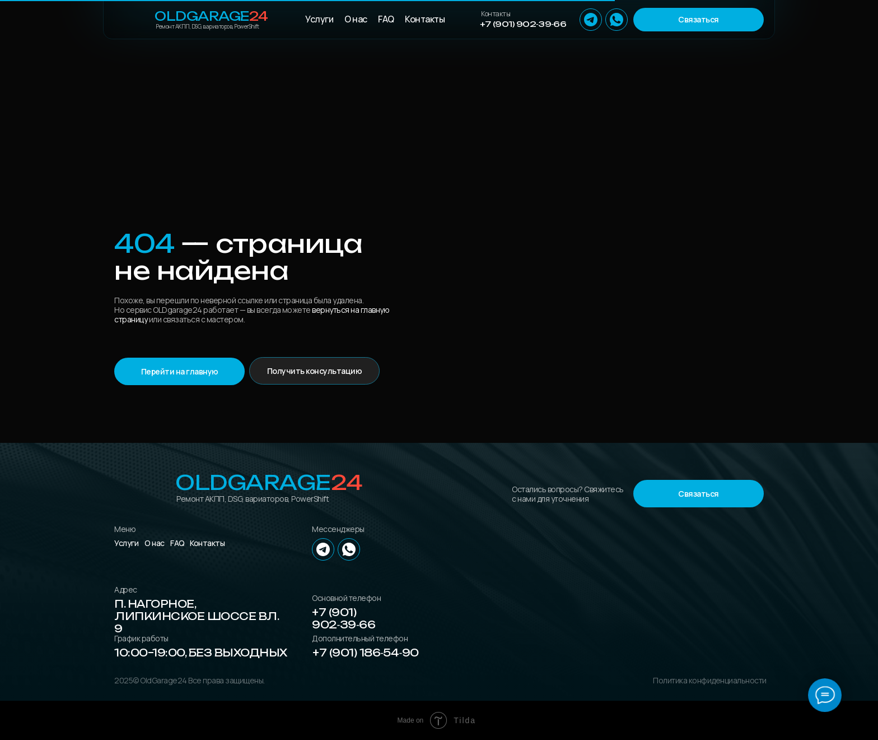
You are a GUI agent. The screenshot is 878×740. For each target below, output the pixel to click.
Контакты (425, 19)
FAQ (386, 19)
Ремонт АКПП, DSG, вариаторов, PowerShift (207, 26)
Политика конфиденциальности (710, 680)
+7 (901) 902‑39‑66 (523, 24)
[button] (698, 19)
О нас (355, 19)
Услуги (319, 19)
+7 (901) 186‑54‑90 (365, 652)
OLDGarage (211, 16)
